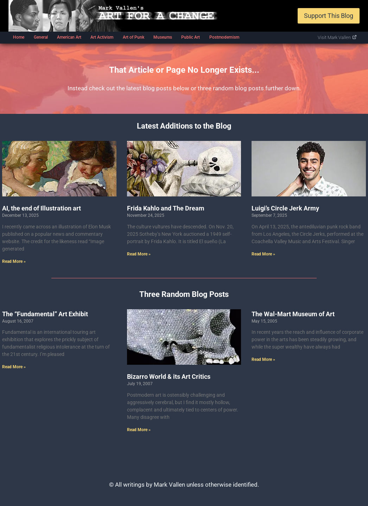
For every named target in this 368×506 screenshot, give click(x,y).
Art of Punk (133, 37)
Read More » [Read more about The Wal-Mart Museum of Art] (263, 359)
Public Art (190, 37)
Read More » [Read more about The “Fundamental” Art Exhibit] (14, 366)
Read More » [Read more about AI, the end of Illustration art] (14, 261)
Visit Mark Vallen (337, 37)
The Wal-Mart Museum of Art (293, 314)
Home (18, 37)
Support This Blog (328, 15)
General (41, 37)
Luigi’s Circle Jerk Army (285, 208)
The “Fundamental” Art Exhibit (45, 314)
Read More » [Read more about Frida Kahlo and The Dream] (139, 254)
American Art (69, 37)
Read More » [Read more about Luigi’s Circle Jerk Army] (263, 254)
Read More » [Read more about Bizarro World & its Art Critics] (139, 429)
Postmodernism (224, 37)
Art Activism (101, 37)
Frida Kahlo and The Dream (165, 208)
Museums (162, 37)
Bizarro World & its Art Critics (168, 376)
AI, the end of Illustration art (41, 208)
